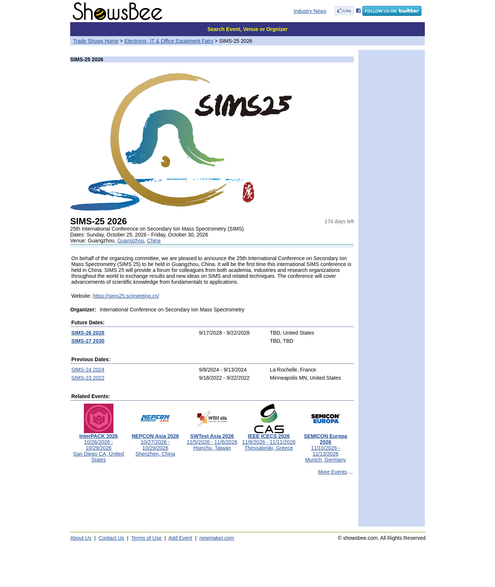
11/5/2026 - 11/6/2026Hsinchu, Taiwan (212, 439)
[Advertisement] (212, 504)
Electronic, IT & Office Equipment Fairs (169, 41)
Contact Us (111, 538)
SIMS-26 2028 (88, 333)
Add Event (180, 538)
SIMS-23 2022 (88, 378)
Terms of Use (146, 538)
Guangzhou (130, 241)
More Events (332, 472)
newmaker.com (216, 538)
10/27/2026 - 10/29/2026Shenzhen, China (155, 442)
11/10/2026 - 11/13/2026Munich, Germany (325, 445)
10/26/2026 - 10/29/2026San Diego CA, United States (98, 445)
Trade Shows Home (96, 41)
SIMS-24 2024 (88, 370)
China (154, 241)
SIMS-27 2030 (88, 341)
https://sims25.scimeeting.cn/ (126, 296)
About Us (81, 538)
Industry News (310, 11)
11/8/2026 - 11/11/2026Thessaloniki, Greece (269, 439)
